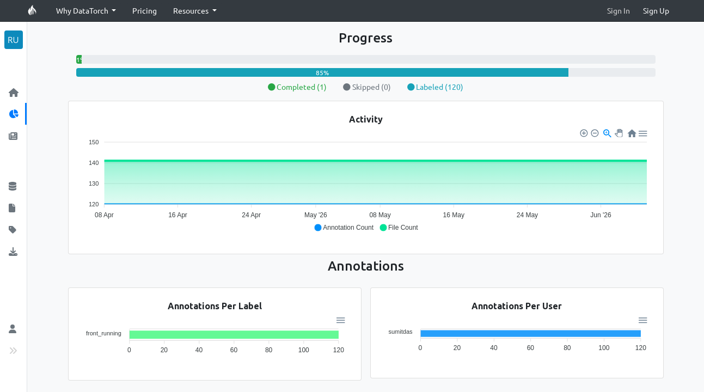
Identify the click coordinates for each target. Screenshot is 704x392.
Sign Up (656, 10)
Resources (191, 10)
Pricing (144, 10)
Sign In (618, 10)
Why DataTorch (83, 10)
